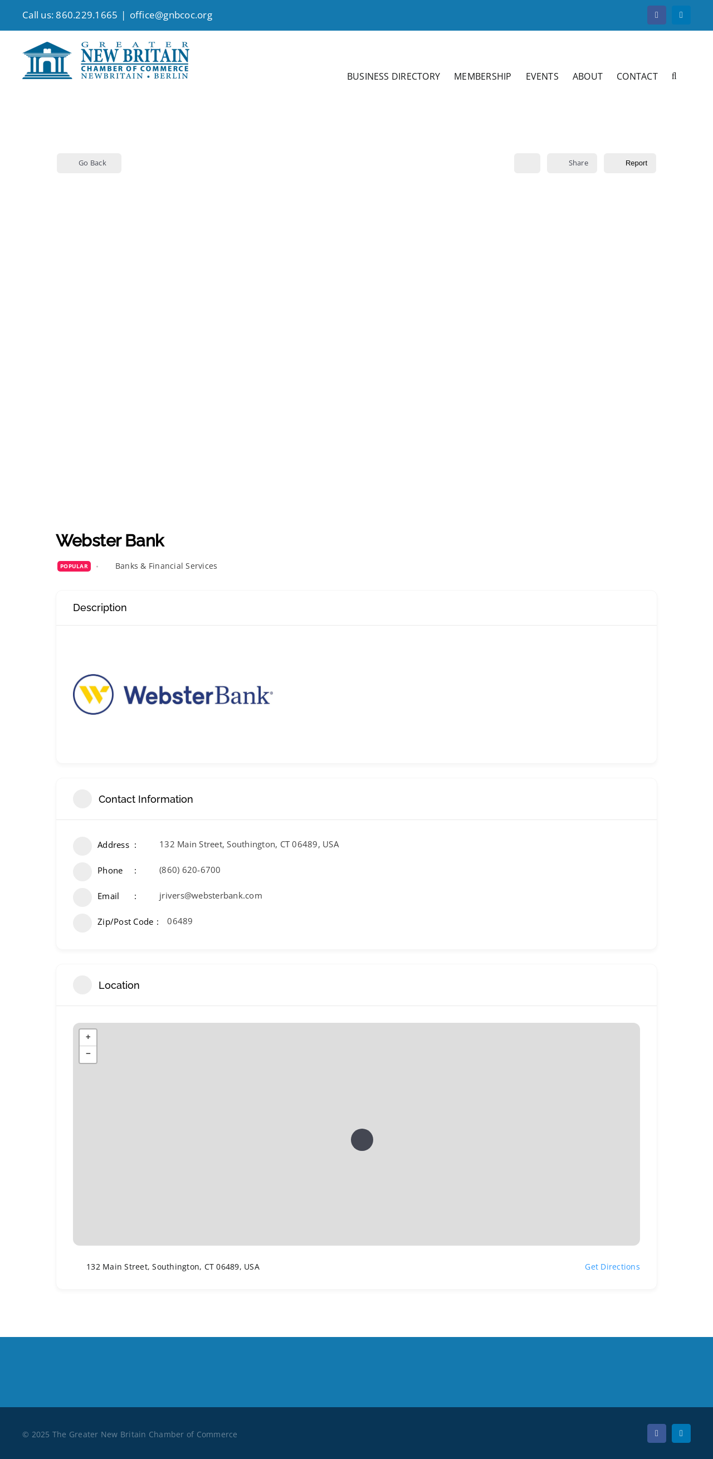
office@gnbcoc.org (171, 14)
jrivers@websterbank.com (210, 895)
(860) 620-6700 (190, 869)
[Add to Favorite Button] (527, 163)
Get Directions (606, 1267)
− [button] (88, 1054)
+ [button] (88, 1037)
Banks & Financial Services (166, 565)
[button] (674, 75)
